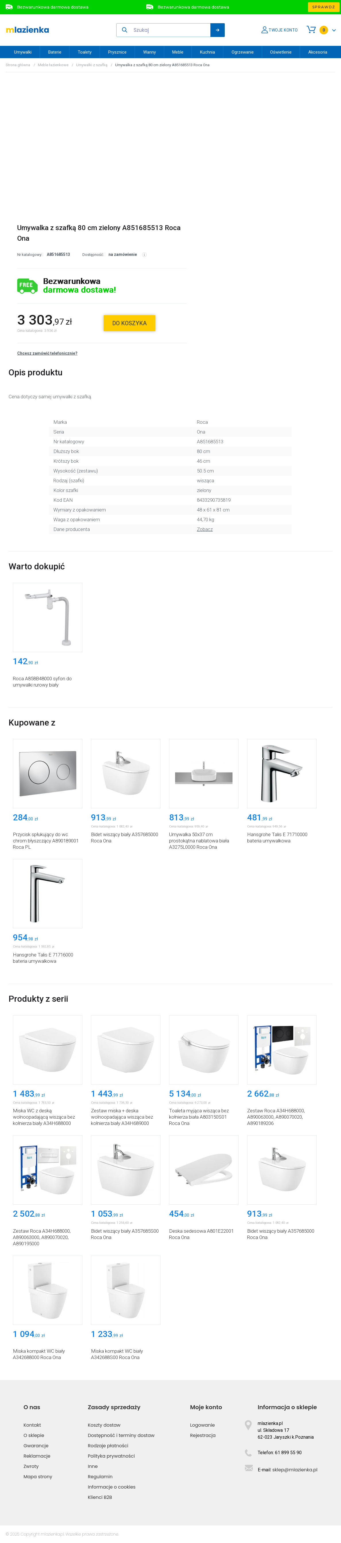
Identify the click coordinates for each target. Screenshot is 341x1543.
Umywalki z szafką (91, 65)
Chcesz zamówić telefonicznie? (47, 353)
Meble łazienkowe (53, 65)
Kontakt (32, 1425)
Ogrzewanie (243, 52)
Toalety (85, 52)
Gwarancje (36, 1445)
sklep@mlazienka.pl (294, 1469)
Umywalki (23, 52)
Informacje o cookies (111, 1487)
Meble (177, 52)
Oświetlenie (281, 52)
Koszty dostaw (104, 1425)
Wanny (149, 52)
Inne (93, 1466)
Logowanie (202, 1425)
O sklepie (34, 1435)
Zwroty (31, 1466)
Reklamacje (37, 1456)
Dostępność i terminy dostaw (121, 1435)
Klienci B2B (100, 1497)
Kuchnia (207, 52)
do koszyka (129, 323)
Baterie (54, 52)
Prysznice (117, 52)
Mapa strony (38, 1476)
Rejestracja (203, 1435)
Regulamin (100, 1476)
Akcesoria (317, 52)
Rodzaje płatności (108, 1445)
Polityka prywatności (111, 1456)
